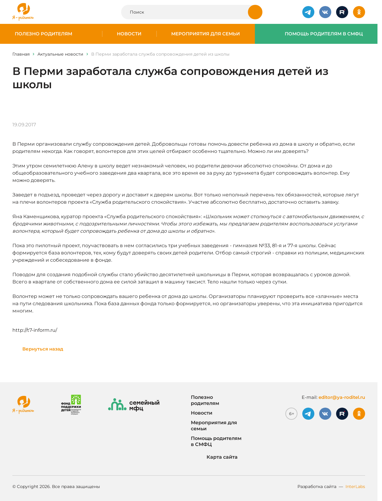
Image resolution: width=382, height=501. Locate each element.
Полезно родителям (43, 34)
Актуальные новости (60, 54)
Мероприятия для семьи (205, 34)
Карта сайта (214, 457)
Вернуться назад (42, 349)
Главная (21, 54)
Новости (129, 34)
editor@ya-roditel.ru (342, 397)
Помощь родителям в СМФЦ (324, 34)
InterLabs (355, 486)
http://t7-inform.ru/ (34, 330)
